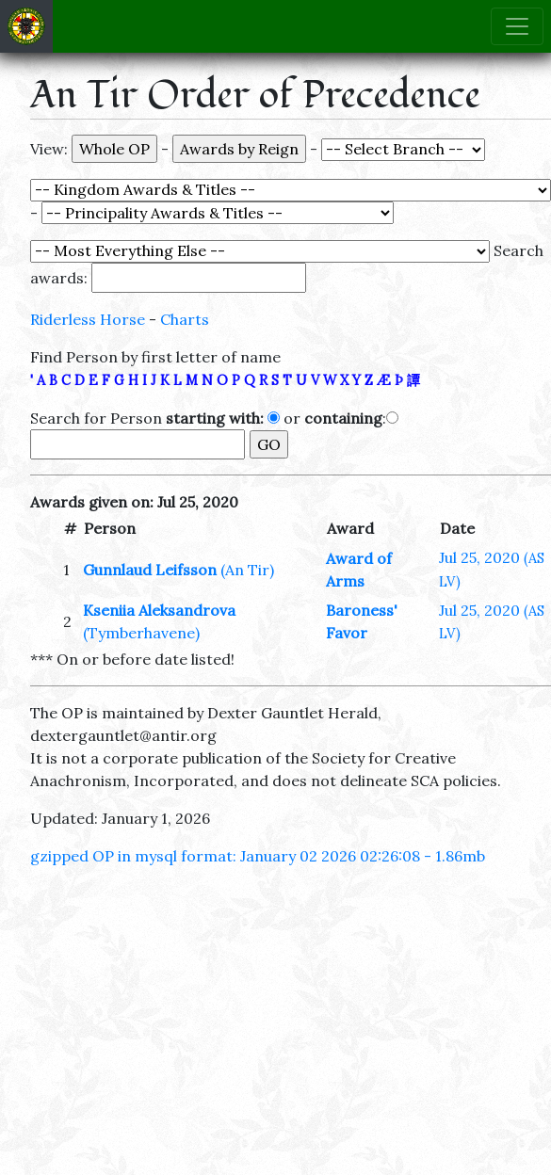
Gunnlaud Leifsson (150, 569)
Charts (184, 319)
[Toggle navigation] (517, 26)
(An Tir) (247, 569)
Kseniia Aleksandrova (159, 610)
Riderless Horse (87, 319)
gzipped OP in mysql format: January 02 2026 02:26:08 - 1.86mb (257, 855)
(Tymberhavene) (141, 632)
